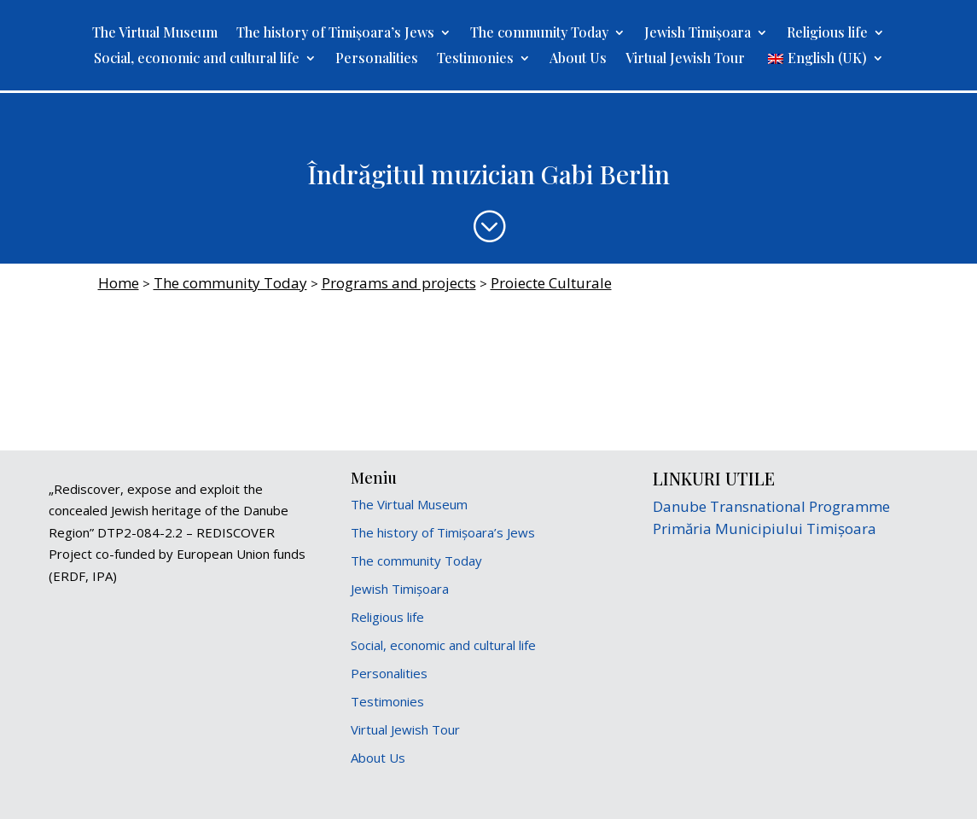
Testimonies (475, 59)
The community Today (539, 33)
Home (118, 283)
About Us (578, 59)
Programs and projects (399, 283)
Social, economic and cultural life (196, 59)
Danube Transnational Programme (771, 506)
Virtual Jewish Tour (685, 59)
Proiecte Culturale (551, 283)
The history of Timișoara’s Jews (335, 33)
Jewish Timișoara (697, 33)
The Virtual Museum (155, 33)
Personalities (376, 59)
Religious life (827, 33)
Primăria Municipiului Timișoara (764, 528)
